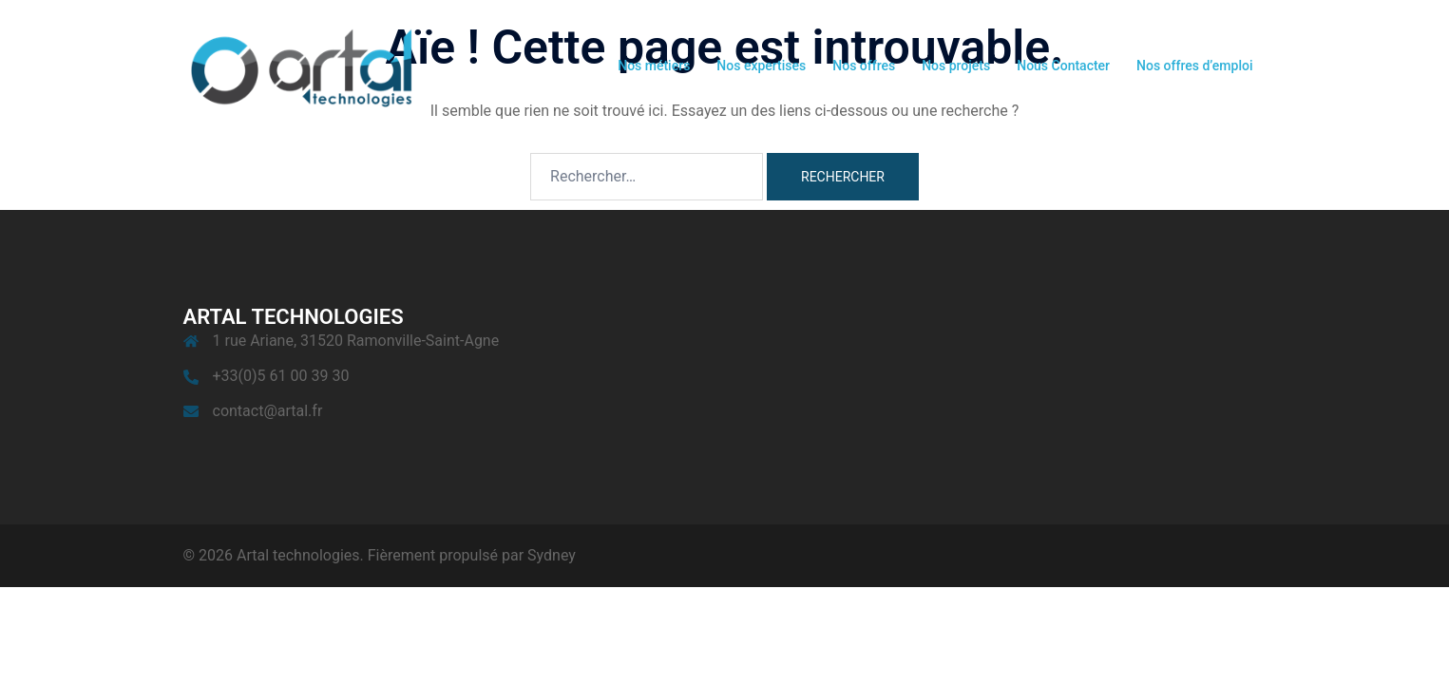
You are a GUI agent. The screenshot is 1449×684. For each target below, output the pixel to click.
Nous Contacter (1063, 65)
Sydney (551, 555)
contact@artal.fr (268, 411)
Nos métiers (654, 65)
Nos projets (956, 65)
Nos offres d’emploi (1194, 65)
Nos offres (863, 65)
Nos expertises (761, 65)
